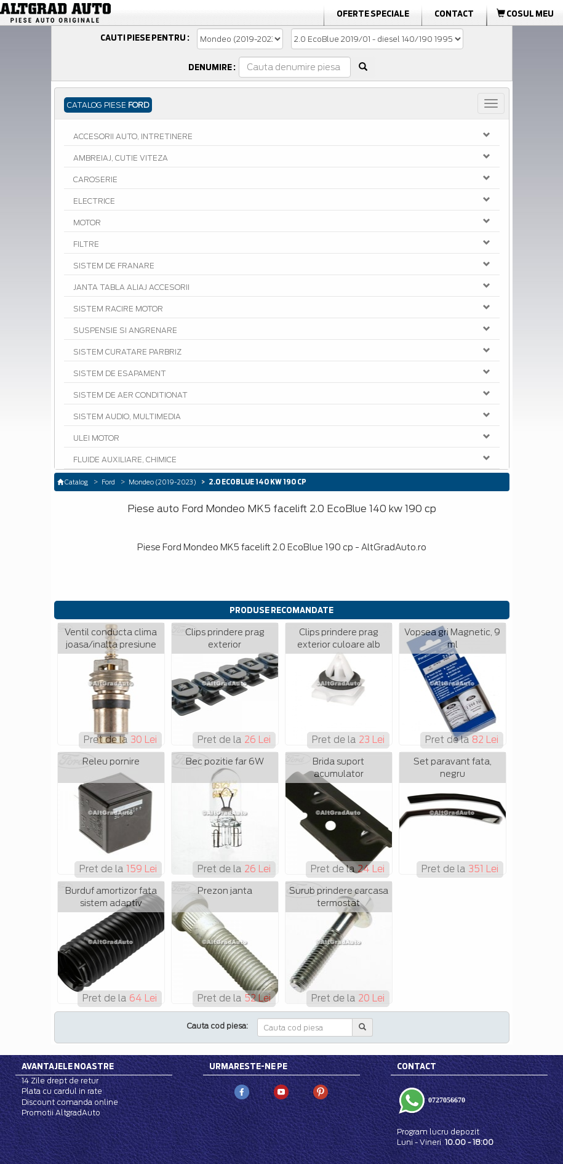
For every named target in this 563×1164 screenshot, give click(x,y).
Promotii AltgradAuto (61, 1112)
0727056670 (445, 1100)
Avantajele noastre (68, 1066)
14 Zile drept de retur (60, 1080)
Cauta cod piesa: (217, 1025)
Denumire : (212, 67)
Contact (454, 13)
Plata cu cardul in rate (62, 1091)
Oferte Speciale (373, 13)
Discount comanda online (70, 1102)
